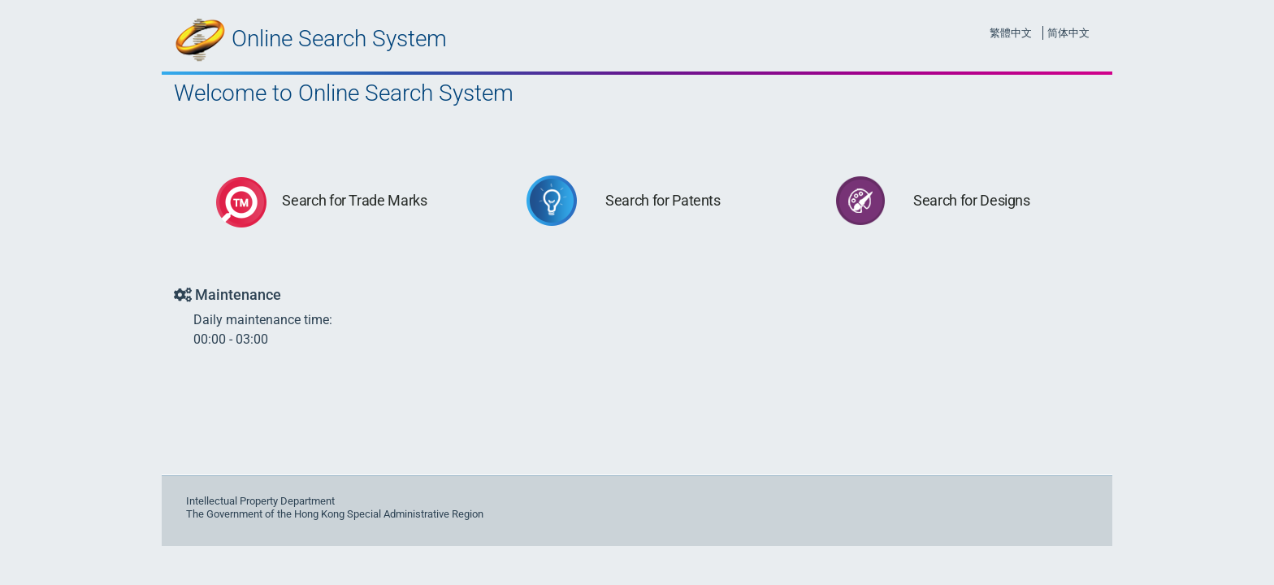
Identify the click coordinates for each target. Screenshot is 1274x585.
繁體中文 (1011, 33)
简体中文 (1068, 33)
